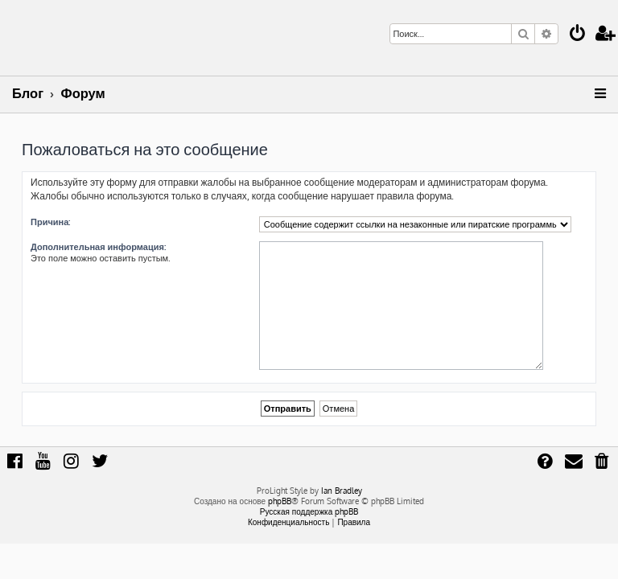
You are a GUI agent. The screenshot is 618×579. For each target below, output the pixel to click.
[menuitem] (577, 35)
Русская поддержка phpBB (309, 511)
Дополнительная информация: (98, 247)
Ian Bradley (341, 490)
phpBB (279, 501)
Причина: (50, 222)
